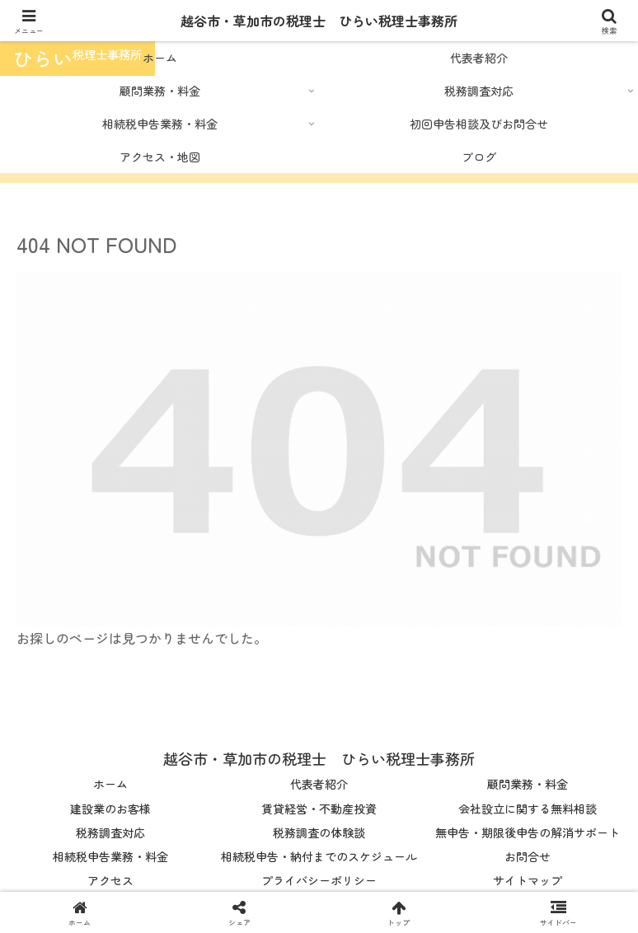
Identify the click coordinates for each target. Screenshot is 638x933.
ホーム (110, 784)
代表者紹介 (319, 784)
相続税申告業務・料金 (110, 856)
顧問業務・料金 (527, 784)
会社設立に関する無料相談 (527, 808)
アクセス (110, 880)
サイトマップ (527, 880)
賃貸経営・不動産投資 (319, 808)
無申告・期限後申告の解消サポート (527, 832)
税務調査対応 (110, 832)
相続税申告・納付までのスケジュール (319, 856)
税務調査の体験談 (319, 832)
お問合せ (527, 856)
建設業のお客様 (110, 808)
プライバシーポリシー (319, 880)
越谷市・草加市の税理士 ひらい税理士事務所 (319, 20)
